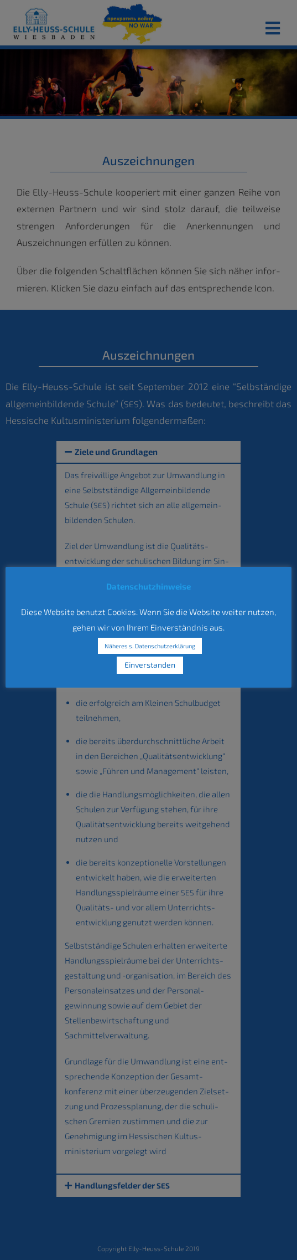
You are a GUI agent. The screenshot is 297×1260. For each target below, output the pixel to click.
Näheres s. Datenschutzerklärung (150, 645)
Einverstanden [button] (149, 664)
